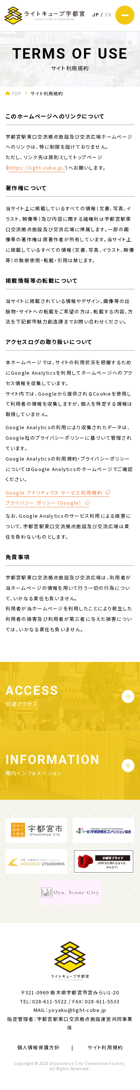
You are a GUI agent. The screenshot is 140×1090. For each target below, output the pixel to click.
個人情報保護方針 (38, 1047)
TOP (17, 93)
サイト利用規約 (105, 1047)
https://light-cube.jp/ (37, 167)
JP (95, 15)
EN (108, 15)
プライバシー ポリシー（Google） (44, 502)
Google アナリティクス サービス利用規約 (54, 492)
